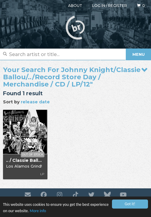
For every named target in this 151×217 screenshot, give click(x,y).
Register (117, 5)
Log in (98, 5)
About (75, 5)
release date (35, 102)
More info (38, 211)
